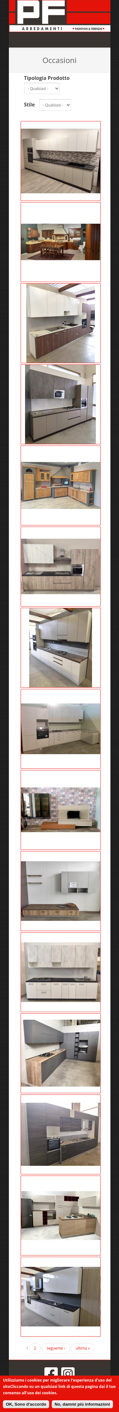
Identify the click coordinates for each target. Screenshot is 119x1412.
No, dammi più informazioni (82, 1404)
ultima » (83, 1348)
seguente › (56, 1348)
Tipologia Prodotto (47, 78)
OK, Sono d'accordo (26, 1404)
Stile (29, 104)
